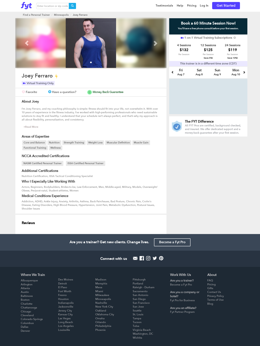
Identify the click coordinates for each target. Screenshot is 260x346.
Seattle (137, 310)
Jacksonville (65, 306)
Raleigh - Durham (143, 287)
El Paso (62, 287)
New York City (104, 306)
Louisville (64, 330)
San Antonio (140, 295)
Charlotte (26, 304)
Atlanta (25, 288)
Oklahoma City (104, 314)
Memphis (101, 283)
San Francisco (141, 303)
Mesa (98, 287)
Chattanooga (29, 307)
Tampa (137, 318)
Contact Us (214, 292)
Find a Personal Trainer (36, 15)
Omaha (100, 318)
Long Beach (65, 322)
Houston (63, 299)
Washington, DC (143, 334)
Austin (25, 292)
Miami (99, 291)
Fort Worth (64, 291)
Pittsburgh (139, 279)
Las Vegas (64, 318)
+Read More (30, 127)
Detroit (62, 283)
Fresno (62, 295)
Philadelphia (103, 326)
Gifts (210, 288)
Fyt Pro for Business (182, 300)
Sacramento (140, 291)
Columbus (27, 323)
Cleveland (27, 315)
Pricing (211, 284)
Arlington (26, 284)
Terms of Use (215, 300)
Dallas (24, 327)
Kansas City (65, 314)
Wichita (137, 337)
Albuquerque (29, 280)
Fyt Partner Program (182, 312)
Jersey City (65, 310)
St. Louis (138, 314)
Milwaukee (102, 295)
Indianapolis (66, 303)
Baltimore (27, 296)
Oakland (100, 310)
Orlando (100, 322)
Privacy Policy (215, 296)
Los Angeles (66, 326)
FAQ (210, 280)
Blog (210, 304)
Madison (100, 279)
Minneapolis (61, 15)
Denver (25, 331)
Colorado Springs (32, 319)
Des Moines (65, 279)
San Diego (139, 299)
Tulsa (136, 326)
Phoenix (100, 330)
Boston (25, 300)
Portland (138, 283)
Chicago (26, 311)
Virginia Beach (142, 330)
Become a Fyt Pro (172, 242)
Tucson (137, 322)
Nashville (101, 303)
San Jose (138, 306)
